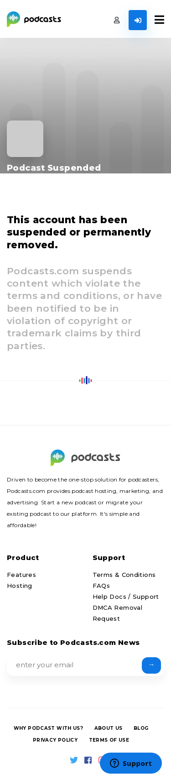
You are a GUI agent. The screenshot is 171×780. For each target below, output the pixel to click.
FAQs (101, 585)
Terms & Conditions (124, 574)
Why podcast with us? (48, 728)
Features (21, 574)
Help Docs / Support (126, 596)
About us (108, 728)
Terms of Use (109, 740)
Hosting (19, 585)
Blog (141, 728)
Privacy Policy (55, 740)
